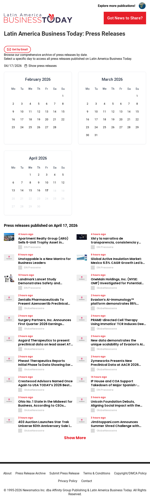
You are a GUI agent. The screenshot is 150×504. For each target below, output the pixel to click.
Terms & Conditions (96, 473)
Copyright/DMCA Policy (130, 473)
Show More (75, 437)
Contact (86, 481)
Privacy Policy (67, 481)
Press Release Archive (30, 473)
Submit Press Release (64, 473)
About (7, 473)
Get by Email (17, 49)
